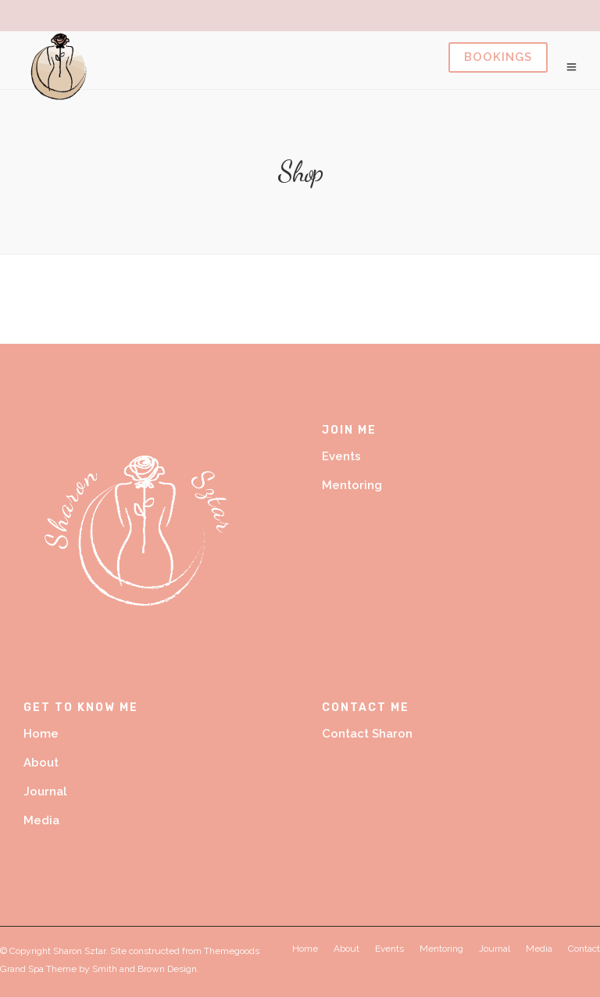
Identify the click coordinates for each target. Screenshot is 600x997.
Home (41, 734)
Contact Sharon (367, 734)
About (41, 763)
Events (341, 456)
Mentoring (352, 485)
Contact (584, 948)
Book (498, 57)
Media (41, 820)
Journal (45, 791)
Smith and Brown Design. (145, 968)
